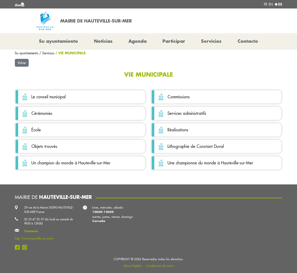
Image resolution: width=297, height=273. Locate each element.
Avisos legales (133, 266)
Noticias (103, 41)
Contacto (248, 41)
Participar (174, 41)
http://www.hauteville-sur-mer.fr (34, 238)
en (271, 4)
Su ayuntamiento (27, 53)
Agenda (137, 41)
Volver (22, 63)
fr (265, 4)
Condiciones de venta (159, 266)
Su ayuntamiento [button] (58, 41)
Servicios (48, 53)
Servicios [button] (211, 41)
